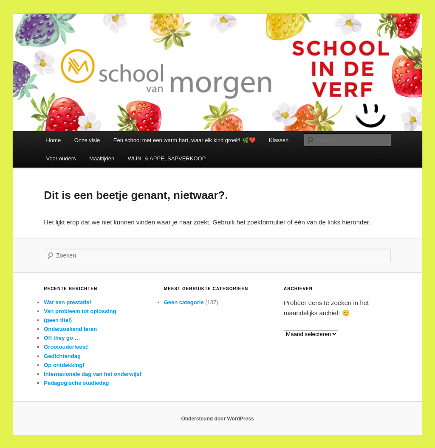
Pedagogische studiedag (76, 383)
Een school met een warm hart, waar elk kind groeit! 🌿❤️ (184, 140)
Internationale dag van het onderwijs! (92, 374)
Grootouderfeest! (66, 347)
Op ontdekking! (64, 365)
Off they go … (62, 338)
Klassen (278, 140)
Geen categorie (184, 302)
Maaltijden (101, 158)
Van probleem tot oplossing (80, 311)
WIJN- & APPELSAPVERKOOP (167, 158)
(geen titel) (58, 320)
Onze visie (87, 140)
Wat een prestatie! (67, 302)
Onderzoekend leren (70, 329)
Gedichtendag (62, 356)
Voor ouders (61, 158)
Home (53, 140)
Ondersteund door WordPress (217, 419)
